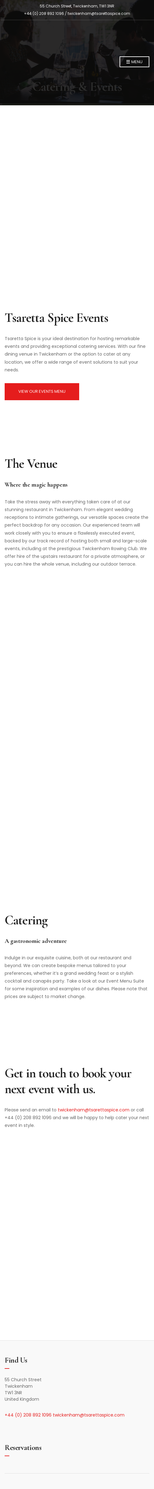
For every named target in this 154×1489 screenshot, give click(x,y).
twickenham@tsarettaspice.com (99, 13)
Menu (134, 62)
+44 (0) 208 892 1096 (29, 1415)
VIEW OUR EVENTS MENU (42, 391)
